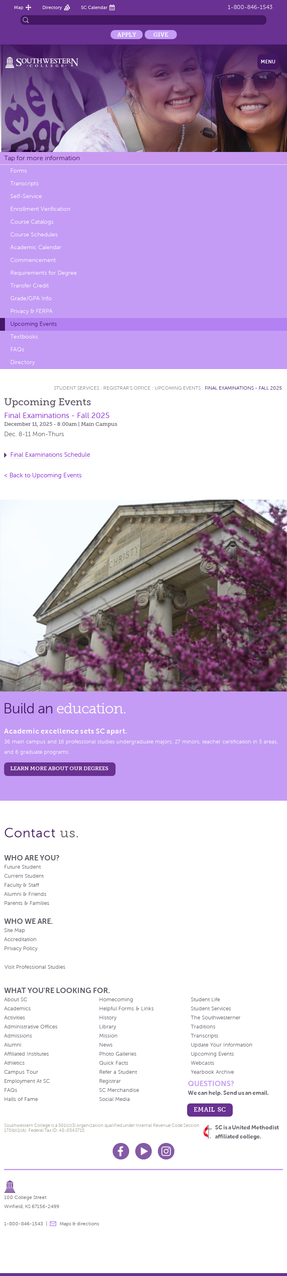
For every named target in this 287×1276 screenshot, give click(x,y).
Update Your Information (221, 1045)
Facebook (121, 1151)
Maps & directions (79, 1224)
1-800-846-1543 (250, 7)
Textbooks (24, 337)
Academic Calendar (35, 247)
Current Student (24, 876)
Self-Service (26, 196)
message (53, 1223)
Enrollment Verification (40, 209)
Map (18, 7)
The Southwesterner (216, 1018)
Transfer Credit (29, 286)
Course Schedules (34, 234)
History (107, 1018)
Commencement (33, 260)
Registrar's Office (126, 388)
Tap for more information (42, 157)
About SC (15, 1000)
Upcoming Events (33, 324)
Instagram (166, 1151)
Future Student (22, 867)
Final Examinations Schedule (50, 454)
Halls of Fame (21, 1099)
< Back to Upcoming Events (43, 475)
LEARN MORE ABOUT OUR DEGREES (59, 768)
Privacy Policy (20, 948)
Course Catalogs (31, 222)
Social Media (114, 1099)
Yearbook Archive (212, 1072)
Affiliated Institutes (26, 1054)
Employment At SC (27, 1081)
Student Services (76, 388)
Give (160, 34)
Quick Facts (113, 1063)
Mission (108, 1036)
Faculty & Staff (21, 885)
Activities (14, 1018)
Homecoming (116, 1000)
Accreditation (20, 939)
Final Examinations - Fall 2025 (243, 388)
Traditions (203, 1027)
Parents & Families (26, 903)
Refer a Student (118, 1072)
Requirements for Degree (43, 273)
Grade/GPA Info (31, 298)
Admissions (18, 1036)
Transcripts (24, 183)
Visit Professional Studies (35, 967)
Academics (17, 1009)
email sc (210, 1109)
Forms (18, 171)
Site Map (14, 930)
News (106, 1045)
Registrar (110, 1081)
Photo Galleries (118, 1054)
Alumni (12, 1045)
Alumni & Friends (25, 894)
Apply (126, 34)
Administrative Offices (31, 1027)
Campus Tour (21, 1072)
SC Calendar (94, 7)
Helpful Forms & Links (126, 1009)
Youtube (143, 1151)
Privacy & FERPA (31, 311)
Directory (52, 7)
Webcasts (202, 1063)
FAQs (17, 349)
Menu (268, 62)
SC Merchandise (119, 1090)
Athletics (14, 1063)
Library (107, 1027)
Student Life (205, 1000)
